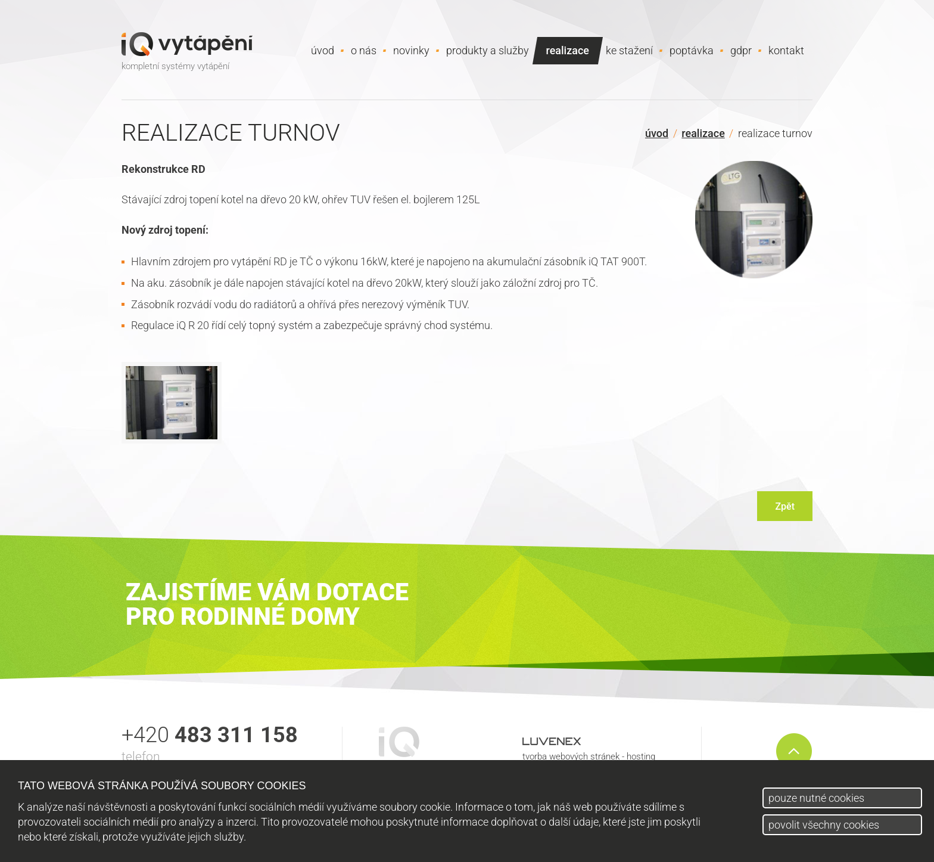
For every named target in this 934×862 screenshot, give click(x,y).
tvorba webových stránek (570, 756)
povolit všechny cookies (823, 824)
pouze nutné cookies (816, 798)
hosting (641, 756)
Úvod (656, 133)
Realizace (703, 133)
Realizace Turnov (775, 133)
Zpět (785, 506)
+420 (210, 735)
